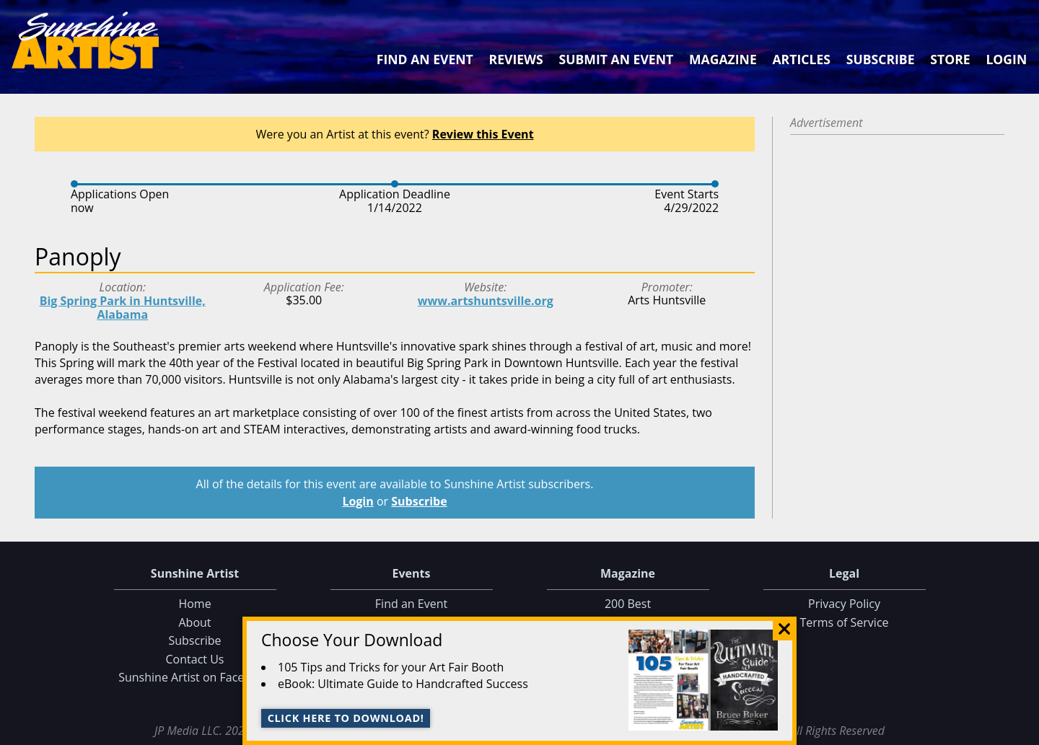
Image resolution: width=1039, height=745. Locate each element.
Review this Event (483, 134)
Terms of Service (843, 622)
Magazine (723, 59)
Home (194, 604)
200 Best (628, 604)
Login (1006, 59)
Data (1022, 731)
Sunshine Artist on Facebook (194, 677)
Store (950, 59)
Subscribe (880, 59)
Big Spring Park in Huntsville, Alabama (123, 307)
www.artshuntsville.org (485, 301)
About (194, 622)
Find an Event (425, 59)
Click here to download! (346, 718)
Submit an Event (616, 59)
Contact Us (195, 659)
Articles (801, 59)
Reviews (516, 59)
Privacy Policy (844, 604)
